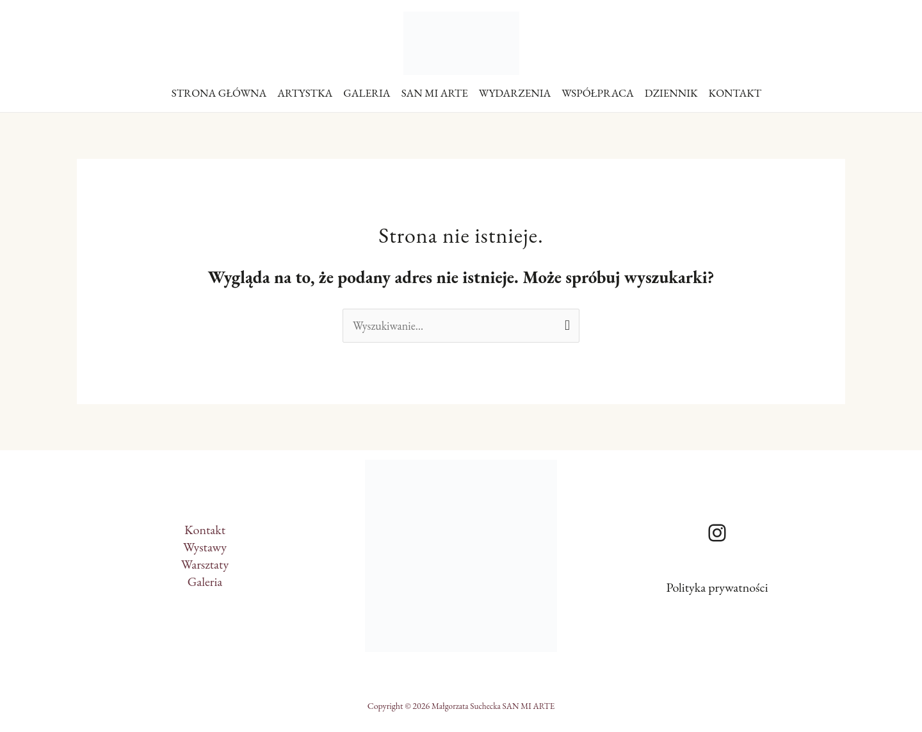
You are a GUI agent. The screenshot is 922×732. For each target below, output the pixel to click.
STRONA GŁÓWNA (219, 93)
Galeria (205, 581)
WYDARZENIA (515, 93)
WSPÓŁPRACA (598, 93)
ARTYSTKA (304, 93)
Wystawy (205, 547)
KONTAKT (735, 93)
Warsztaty (205, 564)
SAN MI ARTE (434, 93)
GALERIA (366, 93)
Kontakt (204, 529)
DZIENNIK (671, 93)
